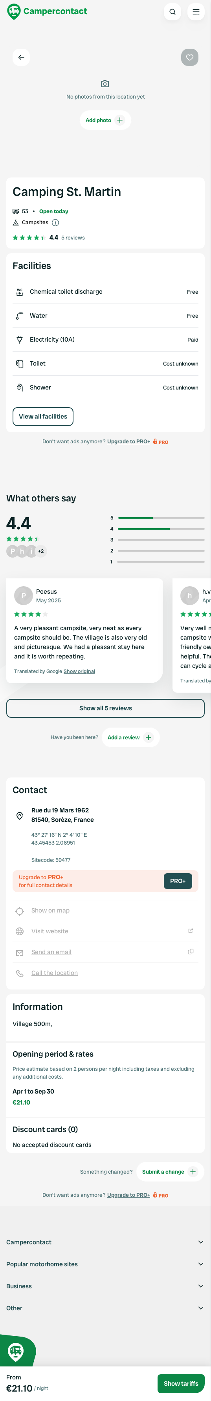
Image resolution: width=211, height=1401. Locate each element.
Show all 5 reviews (105, 708)
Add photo (105, 120)
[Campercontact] (47, 12)
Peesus (46, 591)
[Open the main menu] (196, 11)
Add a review (131, 737)
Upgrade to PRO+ (128, 441)
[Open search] (172, 11)
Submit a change (170, 1171)
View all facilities (43, 416)
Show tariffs (181, 1383)
